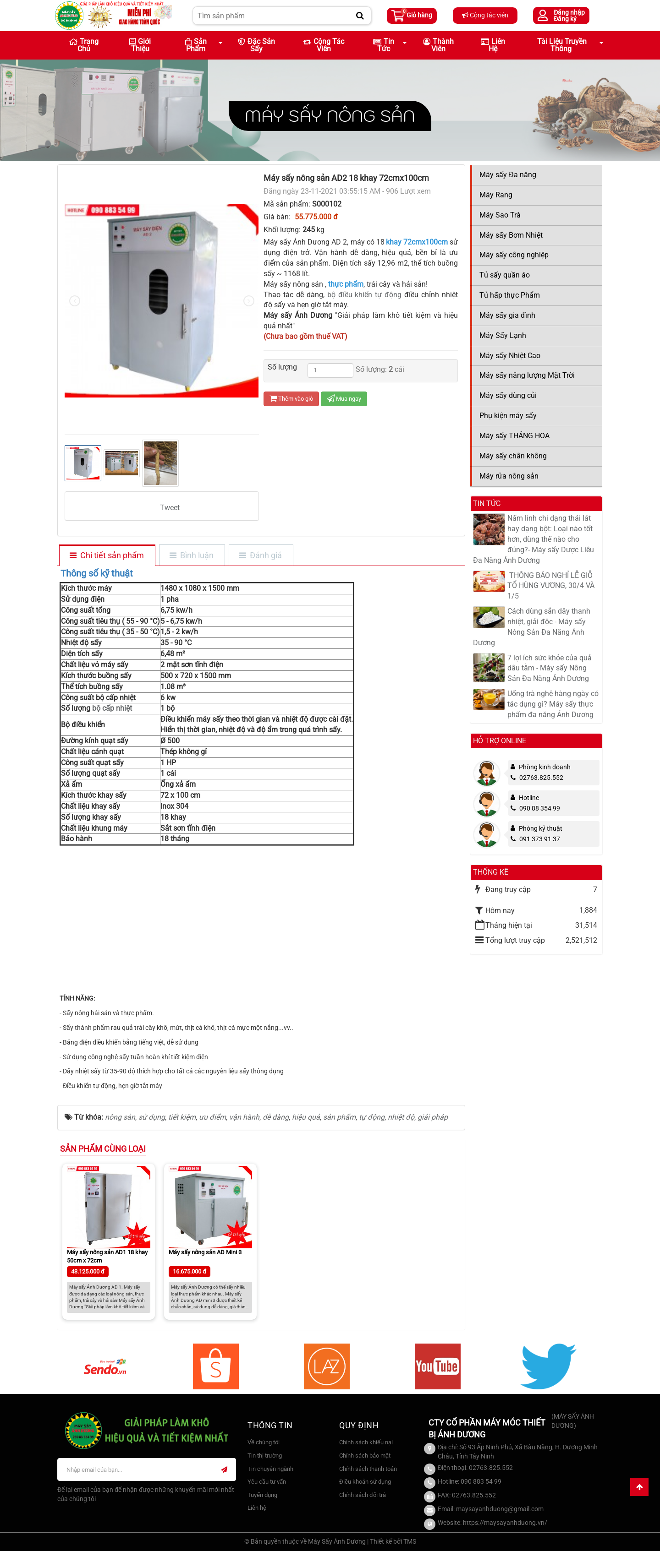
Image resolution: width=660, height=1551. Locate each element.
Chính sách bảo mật (364, 1455)
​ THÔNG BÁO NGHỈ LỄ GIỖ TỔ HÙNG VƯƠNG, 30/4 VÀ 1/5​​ (550, 586)
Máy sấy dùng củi (508, 395)
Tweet (170, 507)
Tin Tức (383, 45)
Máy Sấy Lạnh (502, 335)
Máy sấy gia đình (507, 315)
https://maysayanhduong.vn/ (505, 1522)
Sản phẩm (196, 45)
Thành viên (438, 45)
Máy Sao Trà (500, 215)
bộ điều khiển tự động (364, 294)
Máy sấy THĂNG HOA (514, 435)
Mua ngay (344, 398)
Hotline (529, 797)
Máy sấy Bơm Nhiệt (511, 235)
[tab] (107, 556)
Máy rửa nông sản (509, 476)
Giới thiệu (140, 45)
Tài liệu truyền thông (562, 45)
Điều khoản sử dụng (365, 1481)
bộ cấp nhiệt (111, 708)
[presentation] (74, 300)
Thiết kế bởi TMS (393, 1541)
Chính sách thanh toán (368, 1468)
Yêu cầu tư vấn (267, 1481)
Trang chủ (84, 45)
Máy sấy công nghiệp (514, 254)
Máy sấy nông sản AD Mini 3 (205, 1252)
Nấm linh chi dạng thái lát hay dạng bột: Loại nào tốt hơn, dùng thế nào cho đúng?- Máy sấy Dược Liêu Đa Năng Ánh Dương (533, 539)
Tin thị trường (265, 1455)
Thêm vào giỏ (291, 398)
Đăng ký (565, 19)
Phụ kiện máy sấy (508, 415)
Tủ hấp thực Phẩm (509, 295)
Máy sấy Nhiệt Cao (509, 355)
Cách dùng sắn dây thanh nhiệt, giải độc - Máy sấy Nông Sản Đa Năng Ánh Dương (531, 627)
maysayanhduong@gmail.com (500, 1509)
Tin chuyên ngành (270, 1468)
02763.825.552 (537, 777)
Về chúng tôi (264, 1442)
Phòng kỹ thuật (540, 828)
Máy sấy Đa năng (507, 174)
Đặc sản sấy (256, 45)
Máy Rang (495, 194)
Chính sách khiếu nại (366, 1442)
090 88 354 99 (535, 808)
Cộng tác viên (485, 15)
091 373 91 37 (535, 839)
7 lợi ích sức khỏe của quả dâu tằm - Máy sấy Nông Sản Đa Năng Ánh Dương (549, 668)
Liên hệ (493, 45)
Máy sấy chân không (513, 456)
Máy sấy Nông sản (330, 115)
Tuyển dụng (262, 1494)
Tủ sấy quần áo (504, 275)
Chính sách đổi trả (362, 1494)
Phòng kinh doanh (545, 767)
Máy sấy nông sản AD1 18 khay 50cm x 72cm (107, 1256)
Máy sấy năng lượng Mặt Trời (527, 375)
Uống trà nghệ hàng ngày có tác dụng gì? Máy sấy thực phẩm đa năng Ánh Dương (553, 704)
